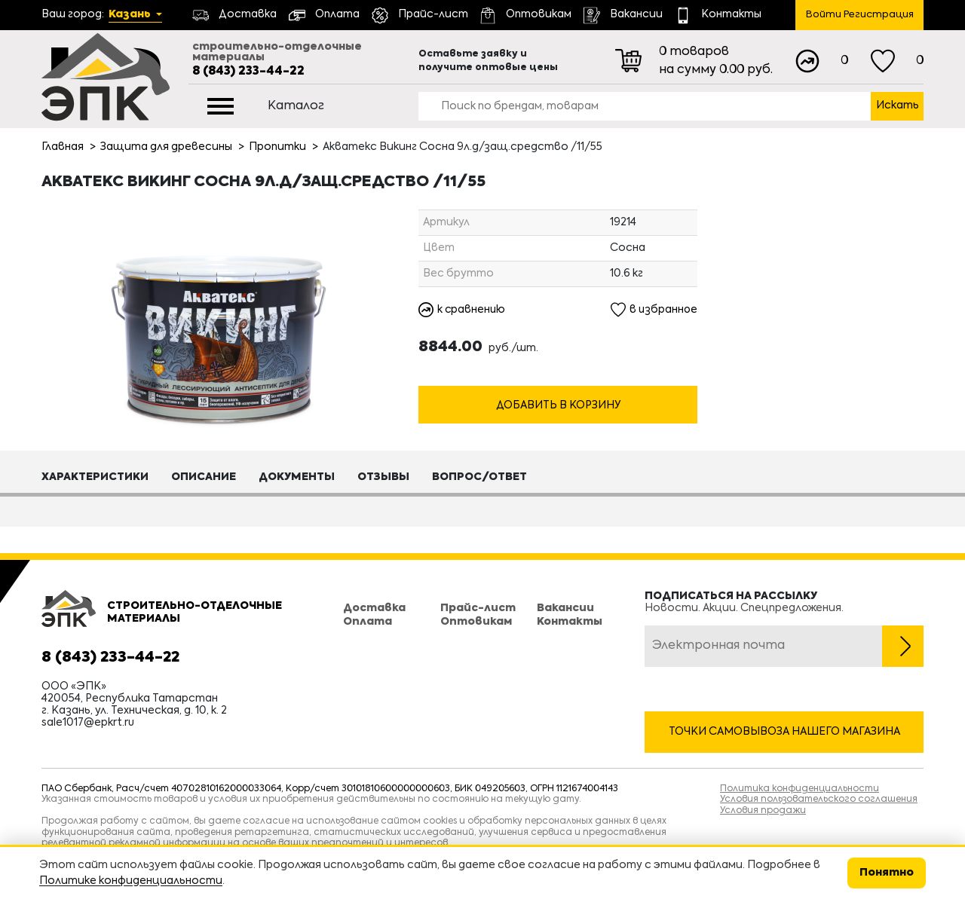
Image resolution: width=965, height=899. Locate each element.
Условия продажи (763, 810)
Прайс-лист (478, 608)
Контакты (569, 621)
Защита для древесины (166, 147)
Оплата (367, 621)
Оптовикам (476, 621)
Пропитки (277, 147)
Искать (897, 105)
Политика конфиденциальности (799, 789)
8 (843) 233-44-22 (248, 72)
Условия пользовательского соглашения (819, 799)
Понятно (886, 872)
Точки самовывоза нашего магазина (784, 731)
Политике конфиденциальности (130, 881)
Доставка (374, 608)
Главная (62, 147)
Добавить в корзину (558, 406)
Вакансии (565, 608)
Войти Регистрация (860, 15)
